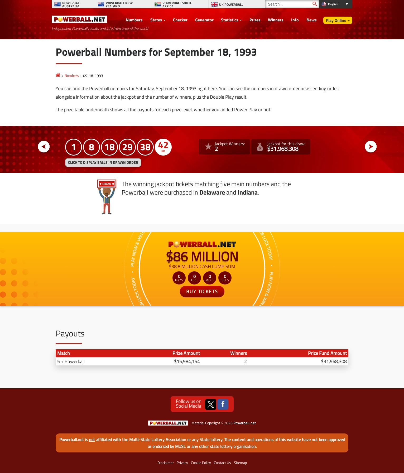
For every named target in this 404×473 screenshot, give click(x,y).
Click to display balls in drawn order (103, 162)
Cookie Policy (201, 462)
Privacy (182, 462)
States (156, 20)
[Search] (292, 4)
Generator (204, 20)
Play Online (336, 20)
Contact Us (222, 462)
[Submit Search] (314, 4)
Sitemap (240, 462)
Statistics (229, 20)
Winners (275, 20)
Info (295, 20)
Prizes (255, 20)
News (311, 20)
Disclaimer (165, 462)
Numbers (134, 20)
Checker (180, 20)
